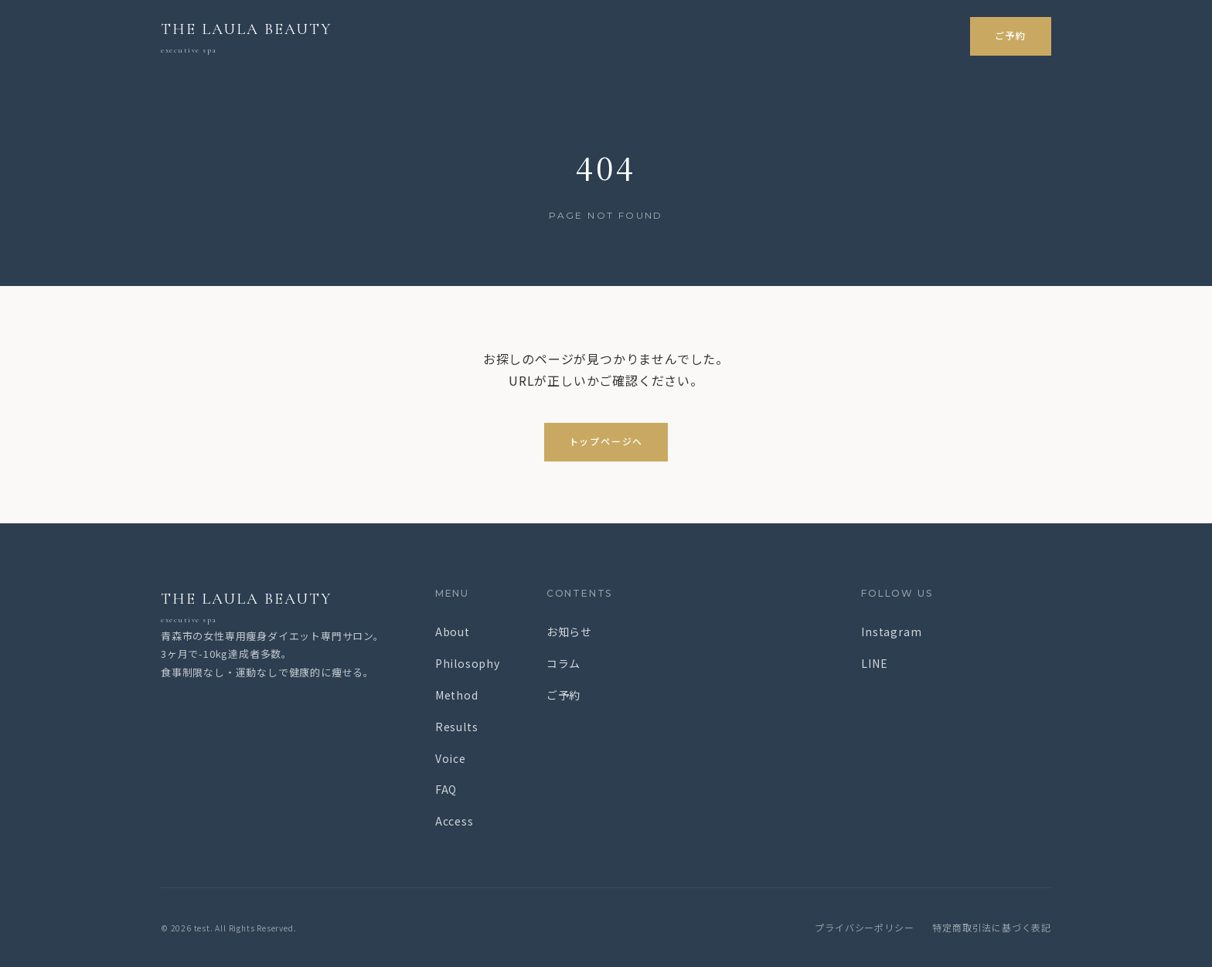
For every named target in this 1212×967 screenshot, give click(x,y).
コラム (563, 663)
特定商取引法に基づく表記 (991, 927)
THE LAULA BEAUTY (275, 608)
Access (454, 821)
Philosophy (467, 663)
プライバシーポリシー (864, 927)
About (452, 631)
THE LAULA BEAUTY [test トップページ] (246, 38)
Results (456, 726)
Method (456, 695)
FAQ (446, 789)
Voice (450, 758)
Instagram (891, 631)
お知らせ (569, 631)
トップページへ (606, 442)
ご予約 (1010, 36)
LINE (874, 663)
